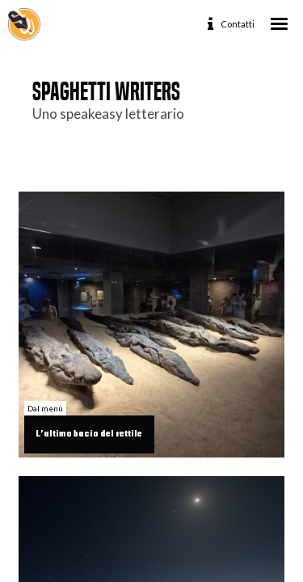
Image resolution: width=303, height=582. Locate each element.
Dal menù (45, 408)
